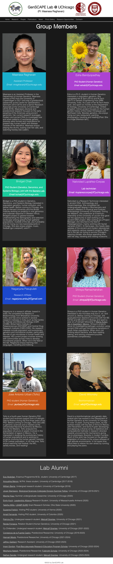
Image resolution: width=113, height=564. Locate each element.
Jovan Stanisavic (10, 491)
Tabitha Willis (9, 505)
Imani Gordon (9, 546)
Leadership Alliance (23, 500)
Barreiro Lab (39, 191)
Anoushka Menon (11, 481)
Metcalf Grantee (48, 519)
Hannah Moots (9, 537)
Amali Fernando (10, 514)
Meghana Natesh (10, 550)
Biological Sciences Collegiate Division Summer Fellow (43, 491)
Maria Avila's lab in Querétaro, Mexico (87, 323)
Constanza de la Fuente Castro (17, 533)
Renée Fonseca (10, 524)
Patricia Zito (8, 519)
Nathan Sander (9, 555)
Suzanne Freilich (10, 509)
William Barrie (9, 486)
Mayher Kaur (8, 496)
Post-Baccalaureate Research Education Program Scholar (42, 546)
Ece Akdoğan (9, 477)
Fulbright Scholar (49, 550)
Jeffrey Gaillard (10, 542)
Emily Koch (8, 500)
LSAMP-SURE (22, 505)
